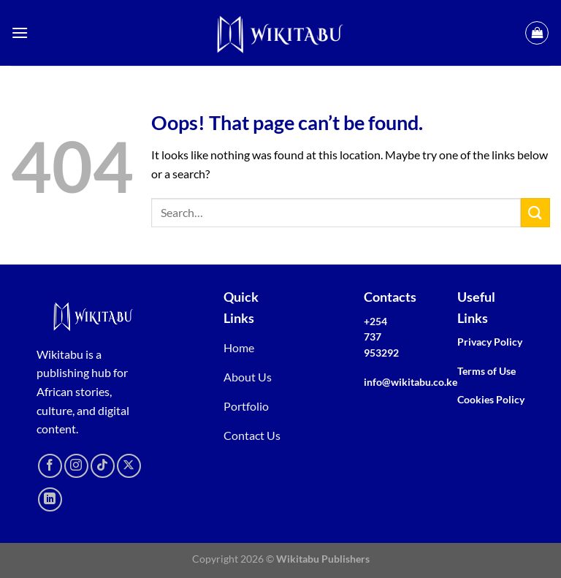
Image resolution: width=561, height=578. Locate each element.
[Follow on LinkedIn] (50, 499)
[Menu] (19, 32)
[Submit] (535, 212)
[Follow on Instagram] (76, 466)
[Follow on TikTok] (103, 466)
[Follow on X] (129, 466)
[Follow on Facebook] (50, 466)
